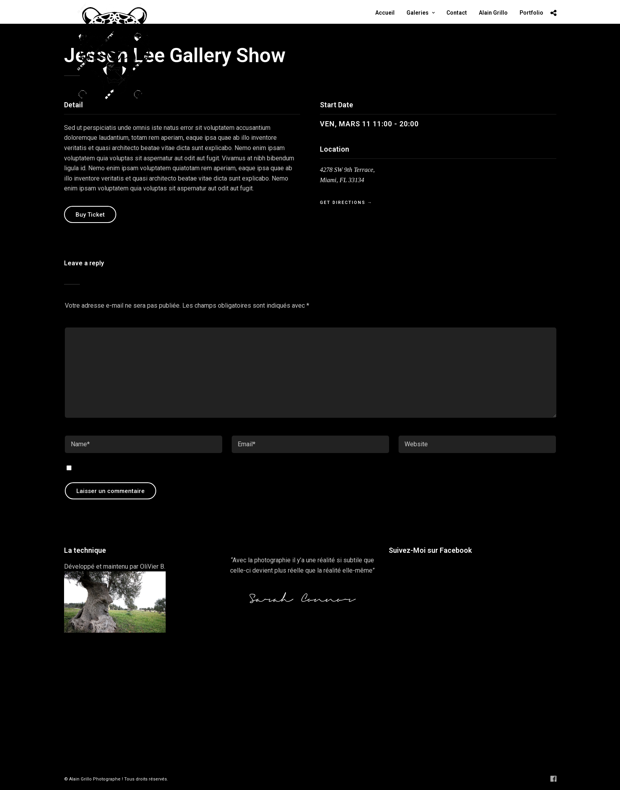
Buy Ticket (90, 214)
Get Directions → (346, 202)
